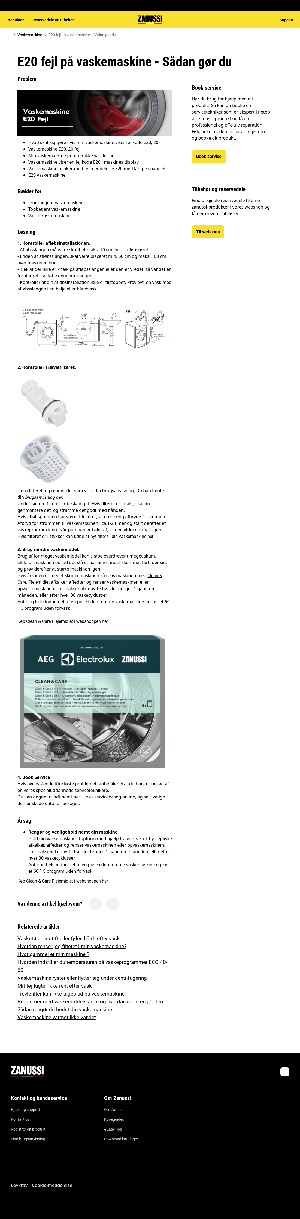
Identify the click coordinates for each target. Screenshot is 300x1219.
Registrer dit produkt (28, 1129)
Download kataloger (121, 1139)
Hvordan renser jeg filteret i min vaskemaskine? (71, 946)
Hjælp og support (25, 1109)
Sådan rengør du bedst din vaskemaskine (64, 1009)
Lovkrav (19, 1185)
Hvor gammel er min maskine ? (53, 954)
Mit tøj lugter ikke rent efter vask (54, 986)
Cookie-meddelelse (52, 1185)
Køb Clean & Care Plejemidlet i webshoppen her (62, 621)
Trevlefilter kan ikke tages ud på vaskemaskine (71, 994)
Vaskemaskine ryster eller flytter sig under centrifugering (82, 978)
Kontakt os (20, 1119)
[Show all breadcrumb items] (9, 35)
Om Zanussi (114, 1109)
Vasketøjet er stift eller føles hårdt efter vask (68, 938)
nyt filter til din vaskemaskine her (121, 536)
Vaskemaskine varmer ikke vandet (56, 1017)
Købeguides (114, 1119)
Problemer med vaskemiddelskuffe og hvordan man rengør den (90, 1002)
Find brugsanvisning (28, 1139)
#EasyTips (113, 1129)
